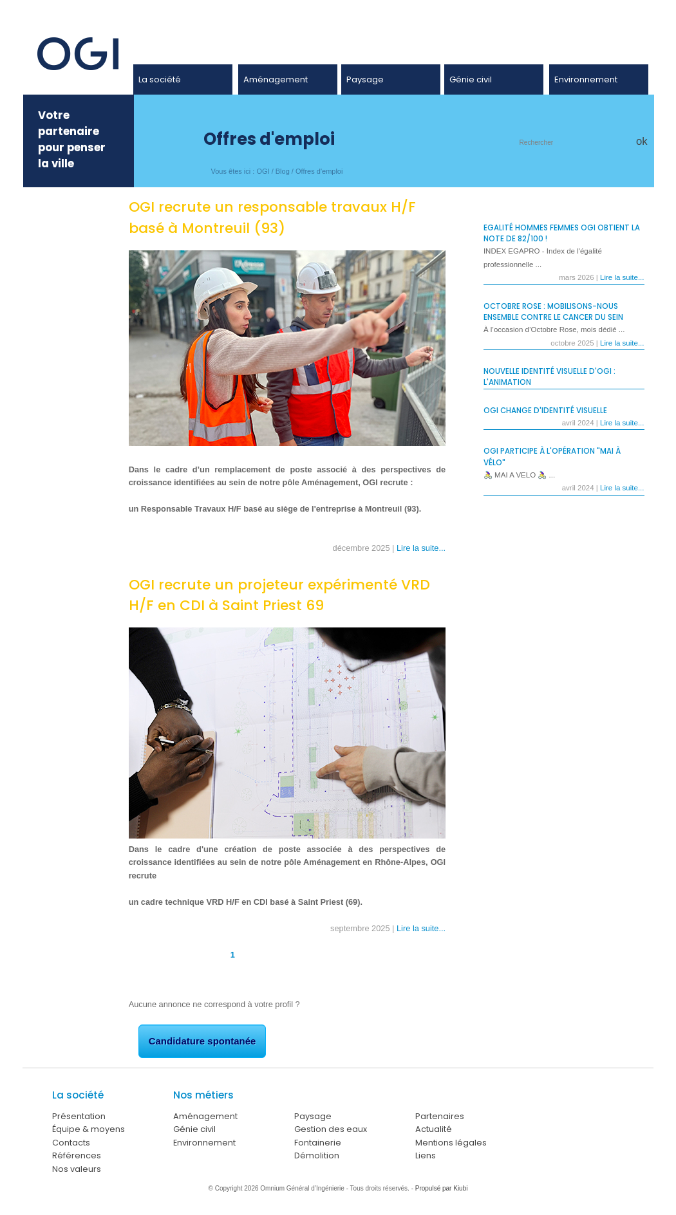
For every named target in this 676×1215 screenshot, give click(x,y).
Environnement (585, 79)
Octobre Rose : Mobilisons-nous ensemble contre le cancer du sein (553, 311)
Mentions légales (451, 1142)
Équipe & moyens (88, 1129)
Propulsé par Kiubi (441, 1188)
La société (159, 79)
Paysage (365, 79)
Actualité (433, 1129)
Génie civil (470, 79)
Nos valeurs (76, 1169)
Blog (283, 171)
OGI (262, 171)
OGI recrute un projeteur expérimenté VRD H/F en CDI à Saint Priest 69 (279, 595)
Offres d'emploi (319, 171)
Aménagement (275, 79)
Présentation (79, 1116)
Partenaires (439, 1116)
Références (76, 1155)
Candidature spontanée (202, 1040)
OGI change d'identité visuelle (545, 410)
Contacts (71, 1142)
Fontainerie (317, 1142)
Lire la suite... (421, 548)
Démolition (316, 1155)
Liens (425, 1155)
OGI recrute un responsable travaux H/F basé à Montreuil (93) (272, 217)
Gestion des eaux (330, 1129)
